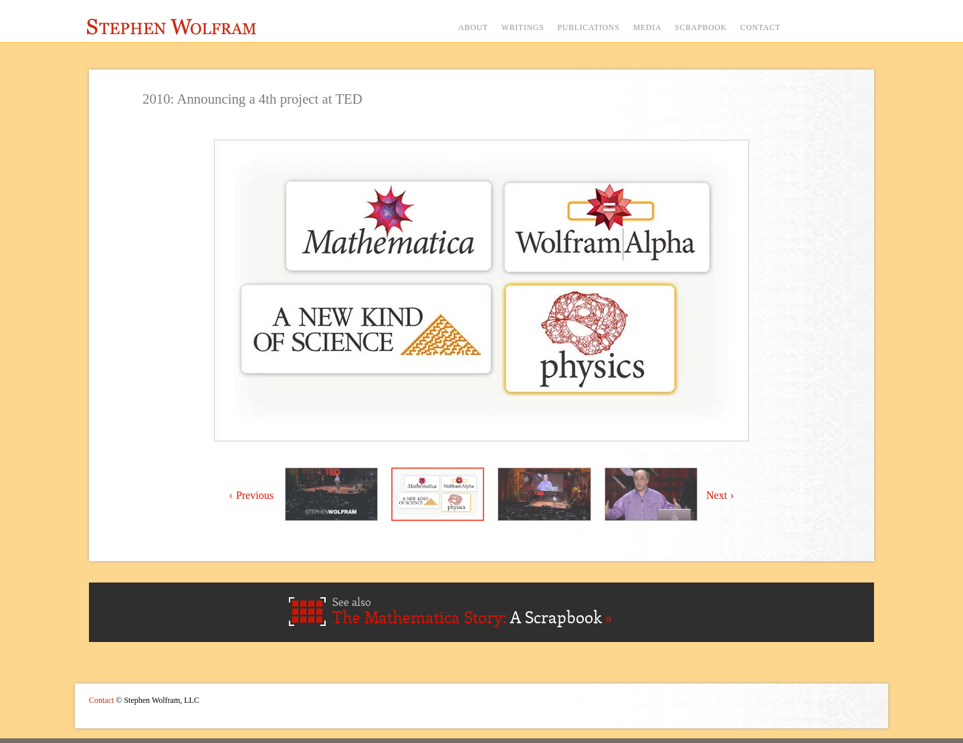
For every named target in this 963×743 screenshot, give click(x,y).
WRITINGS (523, 27)
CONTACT (760, 27)
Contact (101, 700)
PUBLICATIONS (588, 27)
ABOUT (473, 27)
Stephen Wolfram (171, 27)
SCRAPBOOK (701, 27)
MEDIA (647, 27)
